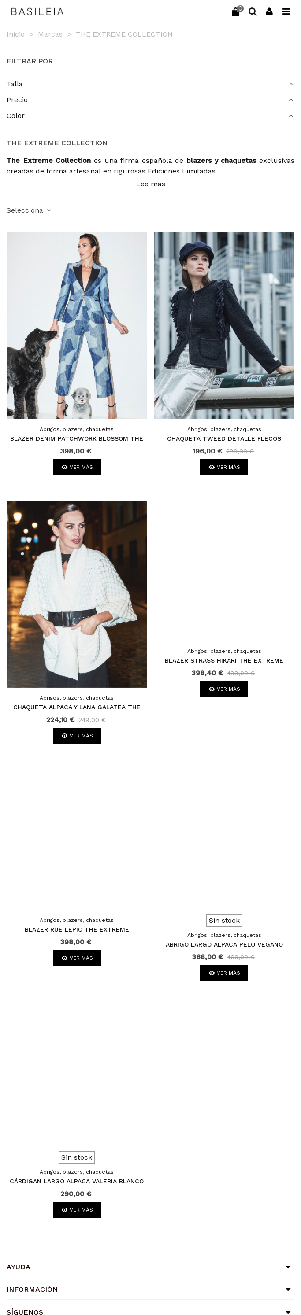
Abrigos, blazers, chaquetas (77, 429)
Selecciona (29, 210)
